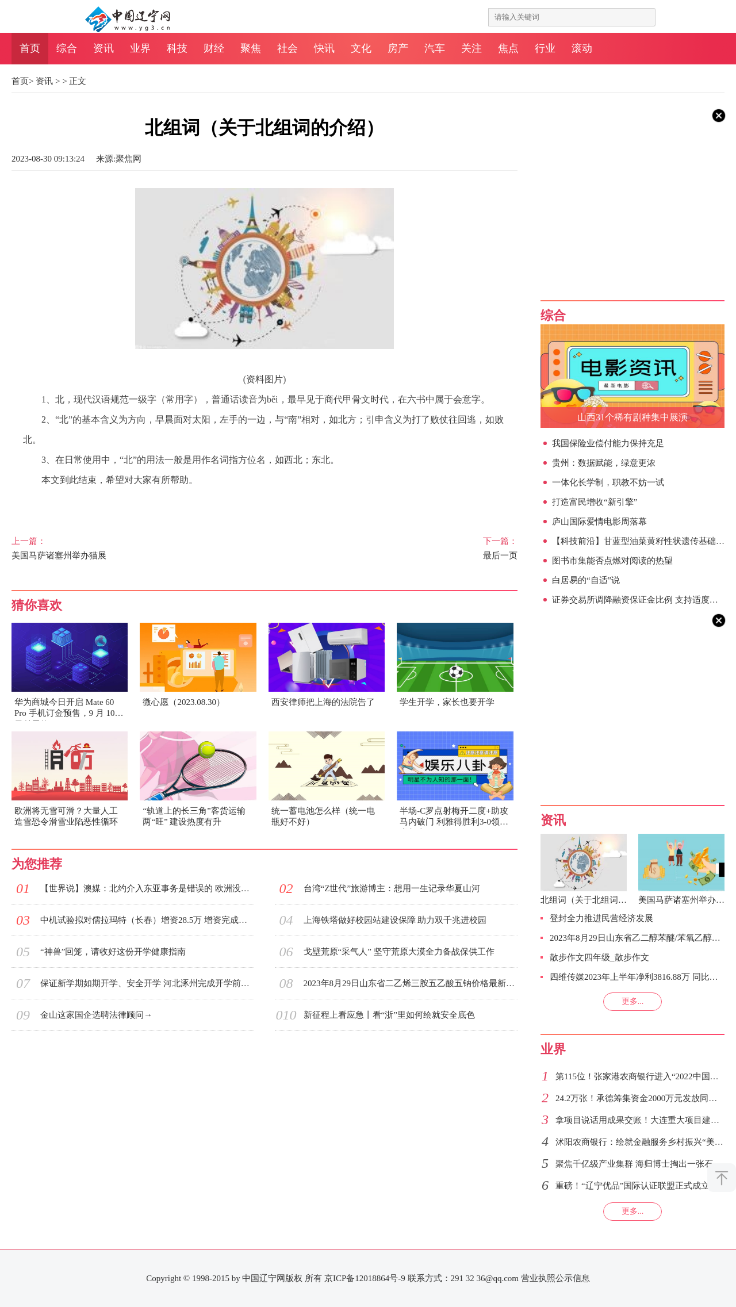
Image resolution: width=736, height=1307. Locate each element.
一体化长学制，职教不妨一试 (608, 482)
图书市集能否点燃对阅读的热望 (612, 560)
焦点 (508, 48)
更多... (633, 1001)
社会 (287, 48)
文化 (361, 48)
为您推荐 (37, 864)
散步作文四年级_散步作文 (599, 957)
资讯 (103, 48)
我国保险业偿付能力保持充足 (608, 443)
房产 (398, 48)
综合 (66, 48)
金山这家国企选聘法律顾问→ (96, 1014)
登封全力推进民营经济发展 (601, 918)
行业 (545, 48)
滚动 (582, 48)
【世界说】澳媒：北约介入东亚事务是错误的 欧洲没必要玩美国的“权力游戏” (147, 888)
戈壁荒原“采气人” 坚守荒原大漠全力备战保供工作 (399, 951)
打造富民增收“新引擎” (594, 502)
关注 (471, 48)
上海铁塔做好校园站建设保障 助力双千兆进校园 (395, 920)
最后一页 (404, 547)
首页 (30, 48)
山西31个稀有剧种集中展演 (632, 417)
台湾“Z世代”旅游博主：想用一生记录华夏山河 (392, 888)
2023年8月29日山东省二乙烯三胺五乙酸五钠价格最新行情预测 (411, 983)
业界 (140, 48)
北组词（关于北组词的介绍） (596, 899)
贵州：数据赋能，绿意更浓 (604, 462)
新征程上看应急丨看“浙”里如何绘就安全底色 (389, 1014)
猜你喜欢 (37, 605)
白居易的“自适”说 (586, 580)
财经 (214, 48)
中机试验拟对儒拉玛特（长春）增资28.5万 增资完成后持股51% (147, 920)
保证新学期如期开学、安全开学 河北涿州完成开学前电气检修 (147, 983)
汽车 (434, 48)
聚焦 (250, 48)
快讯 (324, 48)
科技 (177, 48)
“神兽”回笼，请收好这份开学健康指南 (113, 951)
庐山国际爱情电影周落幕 (599, 521)
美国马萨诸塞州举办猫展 (125, 547)
